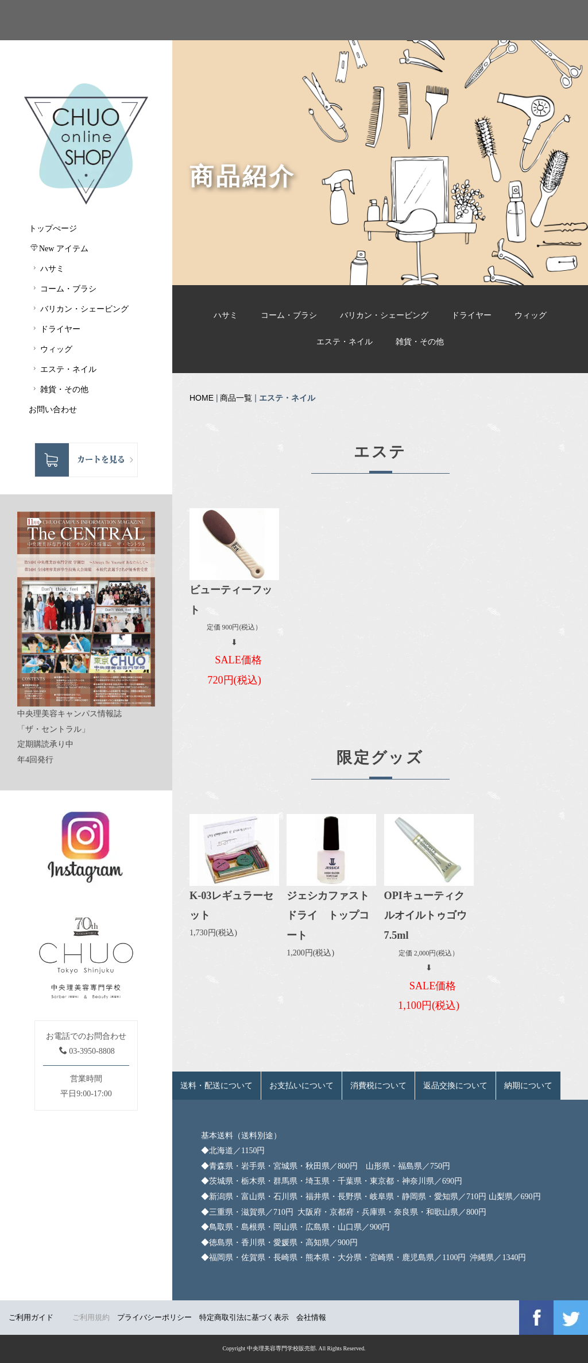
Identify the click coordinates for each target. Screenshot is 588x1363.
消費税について (378, 1085)
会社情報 (311, 1317)
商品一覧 (236, 397)
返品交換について (455, 1085)
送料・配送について (216, 1085)
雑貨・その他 (420, 341)
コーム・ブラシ (289, 315)
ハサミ (226, 315)
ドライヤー (471, 315)
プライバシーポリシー (154, 1317)
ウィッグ (530, 315)
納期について (528, 1085)
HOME (201, 397)
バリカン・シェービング (384, 315)
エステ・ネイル (344, 341)
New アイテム (59, 248)
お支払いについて (301, 1085)
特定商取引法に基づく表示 (244, 1317)
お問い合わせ (53, 409)
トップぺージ (53, 228)
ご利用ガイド (31, 1317)
